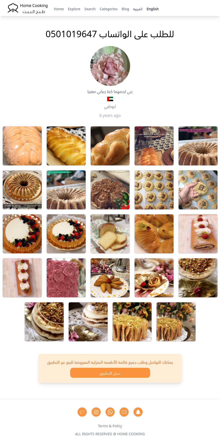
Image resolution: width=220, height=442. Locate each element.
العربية (138, 8)
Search (90, 8)
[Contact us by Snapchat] (138, 412)
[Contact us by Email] (124, 412)
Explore (74, 8)
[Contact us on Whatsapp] (110, 412)
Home (59, 8)
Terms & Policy (110, 425)
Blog (125, 8)
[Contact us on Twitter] (82, 412)
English (153, 8)
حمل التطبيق (110, 373)
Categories (109, 8)
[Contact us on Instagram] (96, 412)
